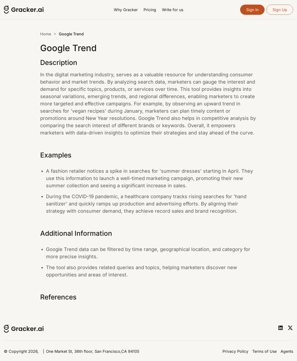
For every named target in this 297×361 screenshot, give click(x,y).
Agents (287, 351)
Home (45, 33)
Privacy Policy (235, 351)
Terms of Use (264, 351)
